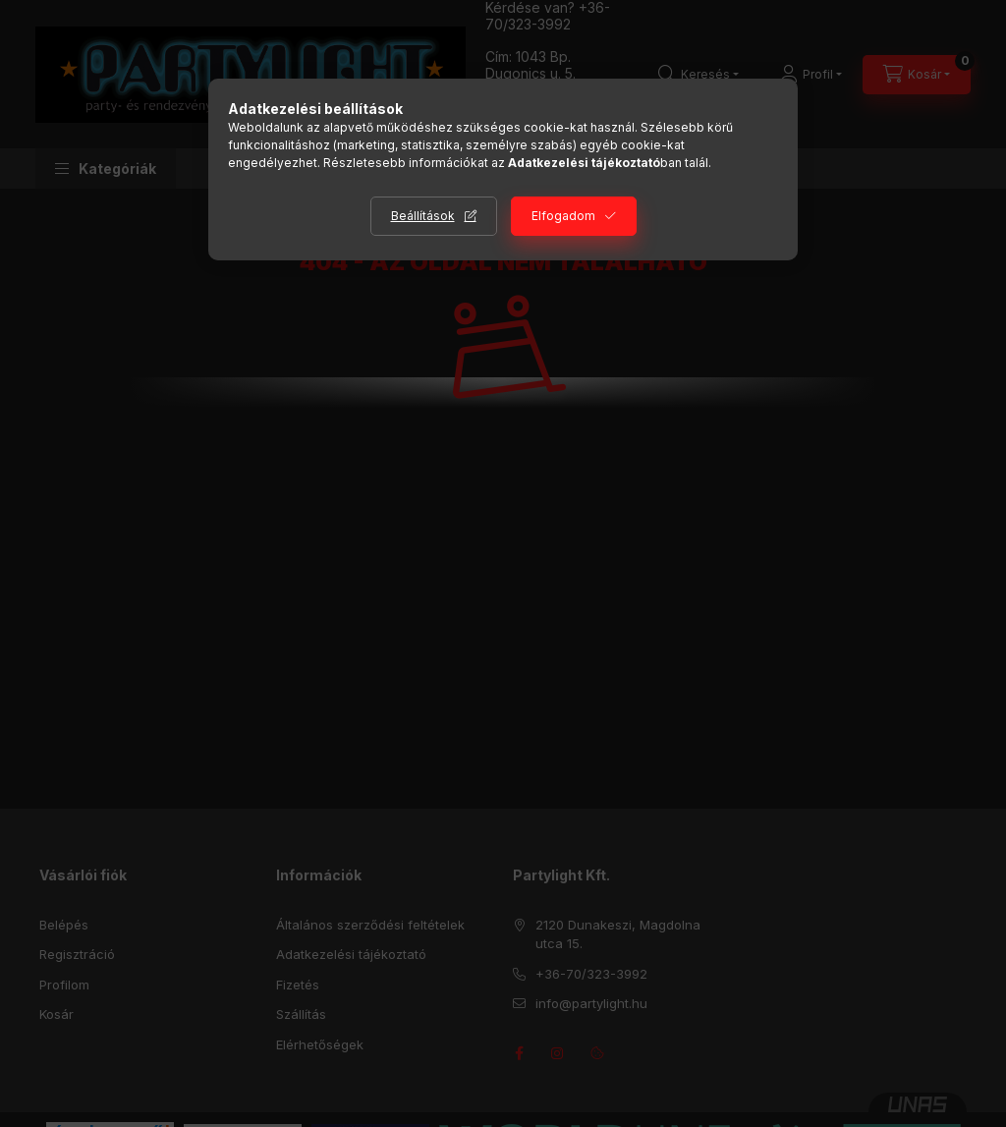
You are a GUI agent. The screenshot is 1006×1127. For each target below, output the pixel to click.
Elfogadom (563, 215)
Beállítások (423, 215)
